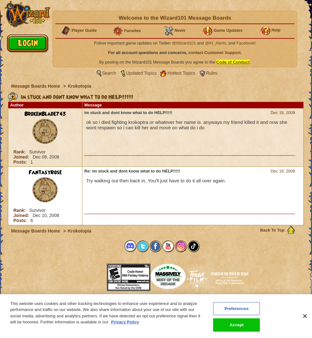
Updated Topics (141, 73)
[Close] (305, 319)
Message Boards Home (36, 86)
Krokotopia (79, 86)
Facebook (245, 43)
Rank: (20, 151)
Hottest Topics (181, 73)
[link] (91, 275)
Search (109, 73)
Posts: (20, 162)
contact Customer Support (215, 52)
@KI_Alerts (215, 43)
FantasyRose (45, 172)
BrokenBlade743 (45, 114)
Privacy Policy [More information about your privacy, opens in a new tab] (125, 325)
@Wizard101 (184, 43)
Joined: (22, 156)
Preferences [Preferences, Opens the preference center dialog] (237, 311)
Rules (212, 73)
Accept (237, 328)
